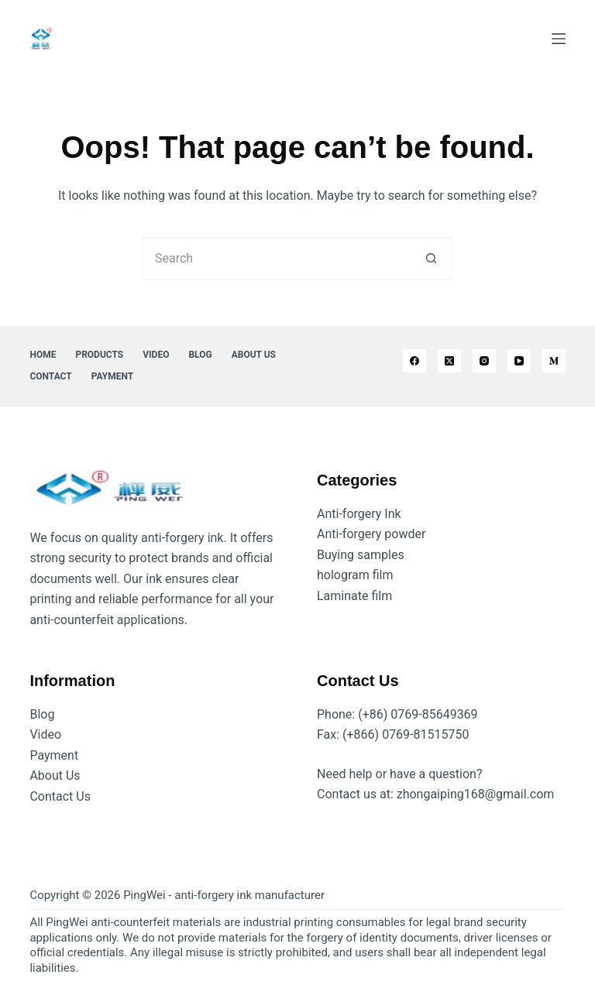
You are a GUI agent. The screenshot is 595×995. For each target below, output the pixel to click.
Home (42, 354)
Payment (112, 376)
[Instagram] (484, 360)
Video (156, 354)
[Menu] (559, 39)
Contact (50, 376)
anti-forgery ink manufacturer (249, 895)
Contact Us (60, 796)
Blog (200, 354)
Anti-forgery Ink (359, 513)
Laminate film (354, 595)
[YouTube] (519, 360)
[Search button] (431, 258)
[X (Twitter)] (449, 360)
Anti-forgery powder (371, 534)
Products (99, 354)
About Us (254, 354)
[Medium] (554, 360)
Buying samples (360, 554)
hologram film (355, 575)
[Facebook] (414, 360)
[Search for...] (276, 258)
